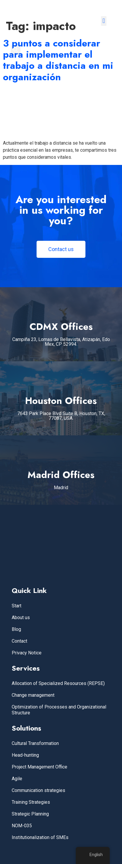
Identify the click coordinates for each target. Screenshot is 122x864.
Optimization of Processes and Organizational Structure (59, 710)
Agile (17, 778)
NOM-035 (22, 825)
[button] (103, 21)
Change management (33, 695)
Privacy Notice (27, 653)
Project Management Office (39, 767)
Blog (16, 629)
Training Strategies (31, 802)
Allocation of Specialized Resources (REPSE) (58, 683)
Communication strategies (38, 790)
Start (16, 606)
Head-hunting (25, 755)
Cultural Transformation (35, 743)
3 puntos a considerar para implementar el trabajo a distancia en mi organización (58, 60)
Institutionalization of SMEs (40, 837)
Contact (19, 641)
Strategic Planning (30, 814)
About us (21, 617)
